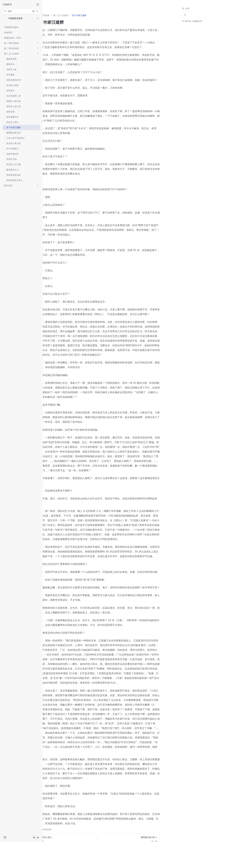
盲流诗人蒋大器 (13, 143)
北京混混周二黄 (13, 96)
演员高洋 (10, 90)
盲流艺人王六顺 (13, 164)
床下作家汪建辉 (13, 127)
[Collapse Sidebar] (38, 4)
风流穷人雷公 (12, 122)
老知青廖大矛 (12, 117)
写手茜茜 (10, 74)
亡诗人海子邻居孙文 (15, 138)
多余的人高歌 (12, 85)
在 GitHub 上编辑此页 (192, 21)
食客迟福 (10, 111)
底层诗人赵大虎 (13, 106)
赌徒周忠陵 (11, 59)
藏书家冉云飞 (12, 169)
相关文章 (21, 185)
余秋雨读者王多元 (14, 180)
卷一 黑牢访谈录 (21, 43)
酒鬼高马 (10, 64)
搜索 (21, 11)
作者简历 (8, 32)
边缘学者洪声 (12, 154)
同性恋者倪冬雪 (13, 80)
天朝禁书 (7, 4)
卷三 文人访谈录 (21, 53)
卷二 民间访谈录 (21, 48)
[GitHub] (5, 837)
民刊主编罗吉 (12, 148)
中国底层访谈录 (11, 27)
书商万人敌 (11, 69)
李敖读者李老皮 (13, 175)
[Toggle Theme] (36, 837)
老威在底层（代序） (13, 37)
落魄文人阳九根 (13, 101)
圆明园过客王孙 (13, 132)
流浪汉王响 (11, 159)
